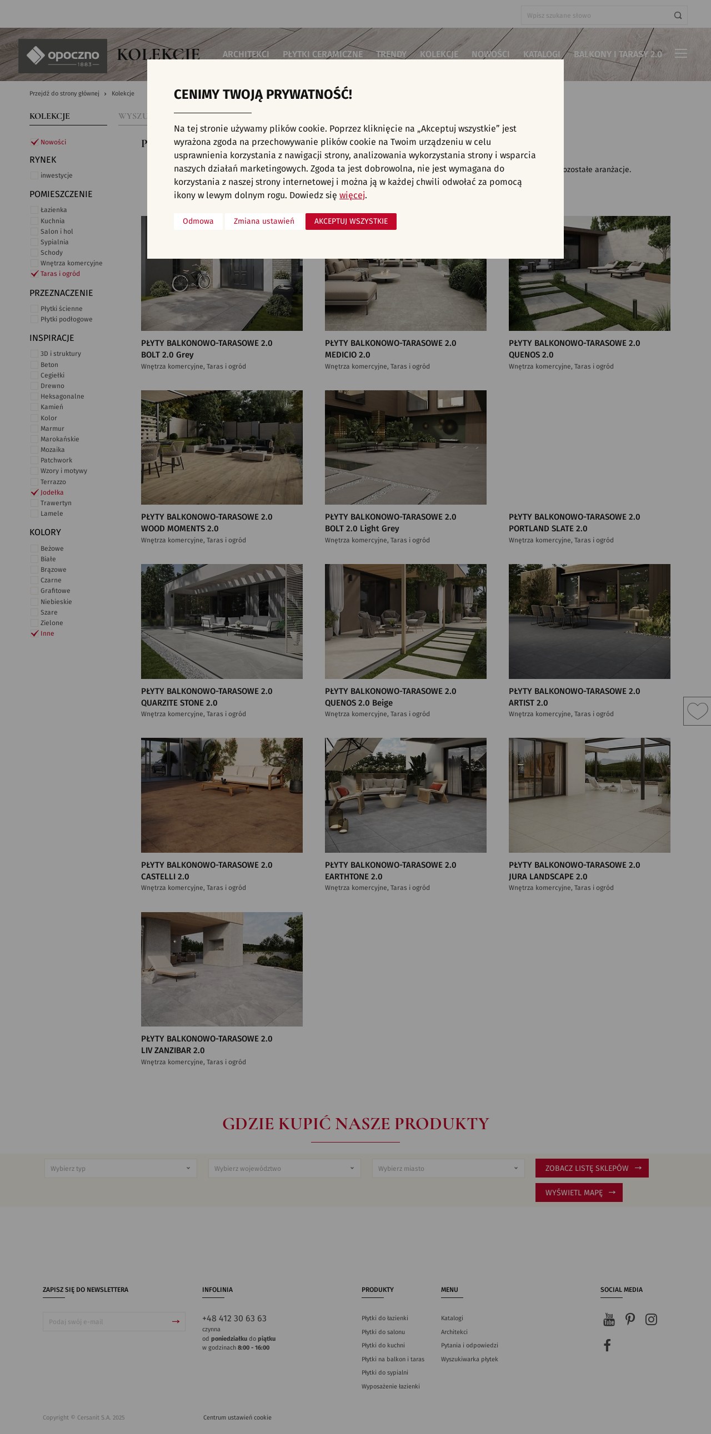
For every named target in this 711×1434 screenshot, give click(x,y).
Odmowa (198, 221)
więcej (352, 195)
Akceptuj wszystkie (351, 221)
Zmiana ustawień (264, 221)
